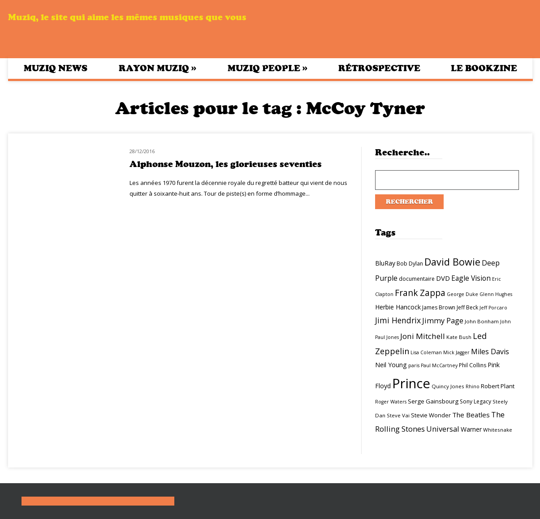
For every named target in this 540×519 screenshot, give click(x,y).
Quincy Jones (448, 386)
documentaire (417, 279)
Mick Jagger (456, 352)
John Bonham (482, 321)
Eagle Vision (471, 278)
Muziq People (267, 68)
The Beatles (471, 414)
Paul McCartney (439, 365)
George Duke (462, 294)
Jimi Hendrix (398, 320)
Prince (411, 383)
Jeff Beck (467, 307)
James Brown (438, 307)
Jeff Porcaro (493, 308)
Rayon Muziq (157, 68)
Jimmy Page (442, 320)
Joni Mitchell (422, 336)
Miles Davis (490, 351)
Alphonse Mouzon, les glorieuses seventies (226, 164)
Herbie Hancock (398, 307)
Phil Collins (472, 365)
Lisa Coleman (426, 352)
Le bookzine (484, 68)
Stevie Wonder (431, 415)
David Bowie (452, 261)
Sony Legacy (475, 401)
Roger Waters (390, 402)
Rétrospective (379, 68)
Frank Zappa (420, 293)
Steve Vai (398, 415)
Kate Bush (458, 337)
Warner (471, 429)
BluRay (385, 263)
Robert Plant (497, 386)
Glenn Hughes (496, 294)
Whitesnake (497, 429)
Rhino (473, 386)
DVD (443, 278)
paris (413, 365)
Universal (442, 429)
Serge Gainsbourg (433, 401)
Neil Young (391, 364)
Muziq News (55, 68)
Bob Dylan (410, 263)
